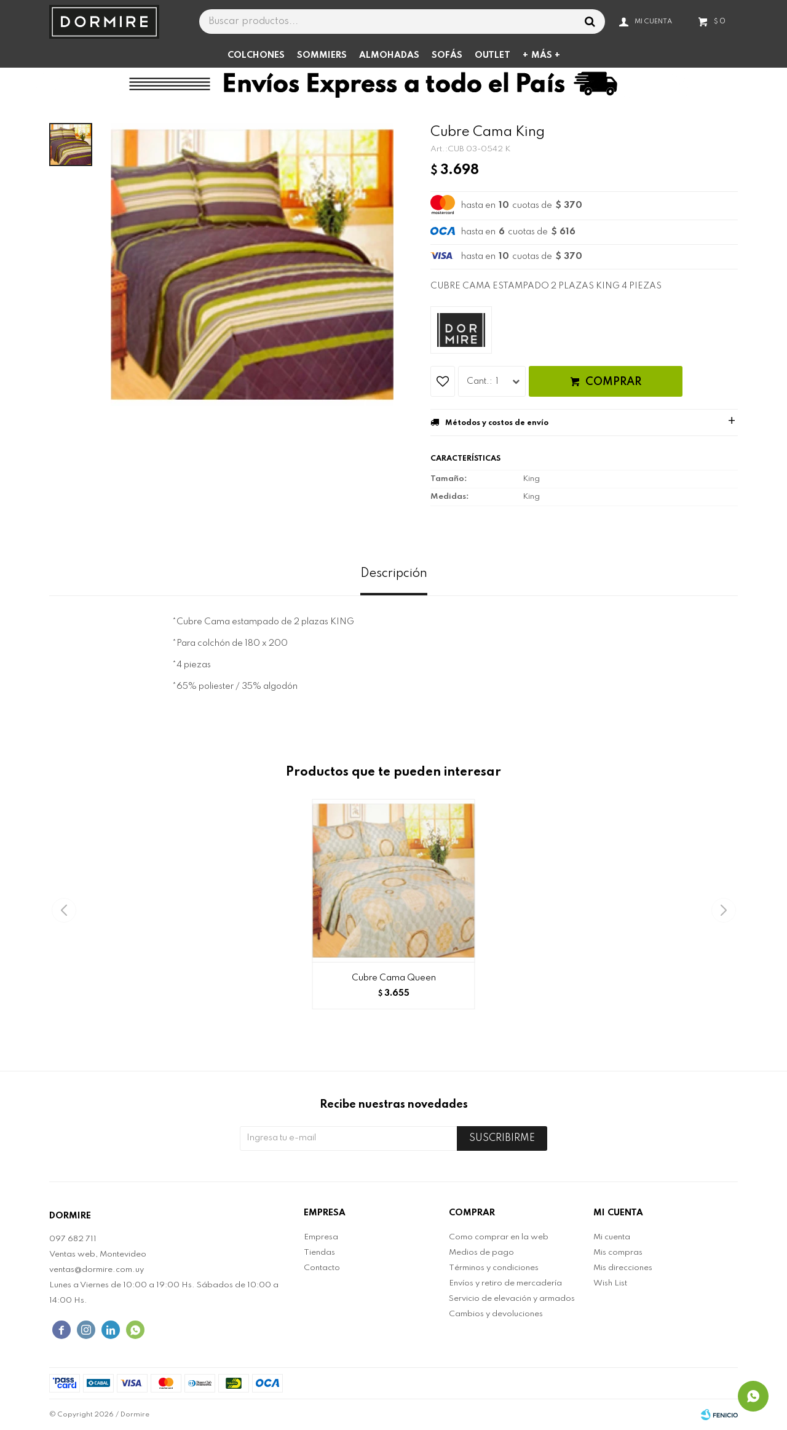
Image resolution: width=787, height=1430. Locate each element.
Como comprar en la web (498, 1237)
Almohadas (389, 55)
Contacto (322, 1268)
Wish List (610, 1283)
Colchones (256, 55)
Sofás (447, 55)
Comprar (613, 381)
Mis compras (618, 1253)
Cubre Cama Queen (394, 978)
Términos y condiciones (494, 1268)
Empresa (321, 1237)
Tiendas (319, 1253)
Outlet (492, 55)
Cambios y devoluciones (496, 1314)
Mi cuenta (611, 1237)
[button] (723, 910)
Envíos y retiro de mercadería (505, 1283)
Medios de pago (481, 1253)
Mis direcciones (622, 1268)
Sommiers (322, 55)
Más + (545, 55)
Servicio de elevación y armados (512, 1299)
